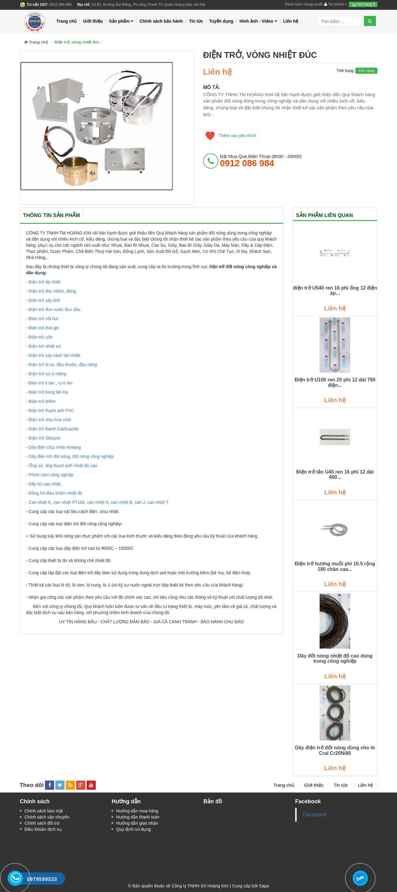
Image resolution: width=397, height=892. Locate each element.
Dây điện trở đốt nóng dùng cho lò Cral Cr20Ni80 (335, 750)
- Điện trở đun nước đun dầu (53, 309)
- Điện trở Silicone (43, 438)
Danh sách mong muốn (304, 4)
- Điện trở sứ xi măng (46, 373)
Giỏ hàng (363, 4)
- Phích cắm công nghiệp (49, 474)
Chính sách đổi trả (41, 823)
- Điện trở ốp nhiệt (43, 281)
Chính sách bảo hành (161, 21)
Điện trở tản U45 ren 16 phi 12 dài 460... (335, 474)
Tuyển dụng (221, 21)
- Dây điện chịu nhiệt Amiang (53, 447)
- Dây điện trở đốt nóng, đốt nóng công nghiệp (70, 456)
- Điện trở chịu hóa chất (48, 419)
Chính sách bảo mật (43, 810)
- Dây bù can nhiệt (43, 484)
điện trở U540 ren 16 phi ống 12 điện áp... (335, 290)
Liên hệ (290, 21)
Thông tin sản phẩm (51, 215)
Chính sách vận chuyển (46, 817)
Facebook (314, 814)
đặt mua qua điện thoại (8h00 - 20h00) (261, 161)
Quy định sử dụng (133, 829)
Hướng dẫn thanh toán (137, 817)
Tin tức (196, 21)
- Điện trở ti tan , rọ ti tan (49, 382)
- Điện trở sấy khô (43, 300)
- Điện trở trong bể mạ (47, 392)
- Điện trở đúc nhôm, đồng (51, 291)
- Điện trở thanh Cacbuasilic (52, 428)
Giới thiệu (93, 21)
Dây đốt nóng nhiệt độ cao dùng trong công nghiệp (335, 658)
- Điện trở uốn (39, 337)
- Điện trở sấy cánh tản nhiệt (53, 355)
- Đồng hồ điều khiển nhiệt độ (54, 493)
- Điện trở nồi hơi (42, 318)
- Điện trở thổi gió (42, 327)
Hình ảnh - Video (258, 21)
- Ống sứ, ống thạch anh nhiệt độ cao (61, 465)
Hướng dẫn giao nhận (137, 823)
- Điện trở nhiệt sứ (43, 346)
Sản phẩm (121, 21)
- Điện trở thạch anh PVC (50, 410)
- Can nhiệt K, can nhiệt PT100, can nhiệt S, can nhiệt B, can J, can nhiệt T (97, 502)
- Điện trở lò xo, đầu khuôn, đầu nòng (61, 364)
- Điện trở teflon (41, 401)
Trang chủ (66, 21)
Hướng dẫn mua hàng (137, 810)
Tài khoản (335, 4)
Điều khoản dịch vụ (43, 829)
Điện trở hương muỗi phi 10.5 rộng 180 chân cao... (335, 566)
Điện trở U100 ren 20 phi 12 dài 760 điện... (335, 382)
